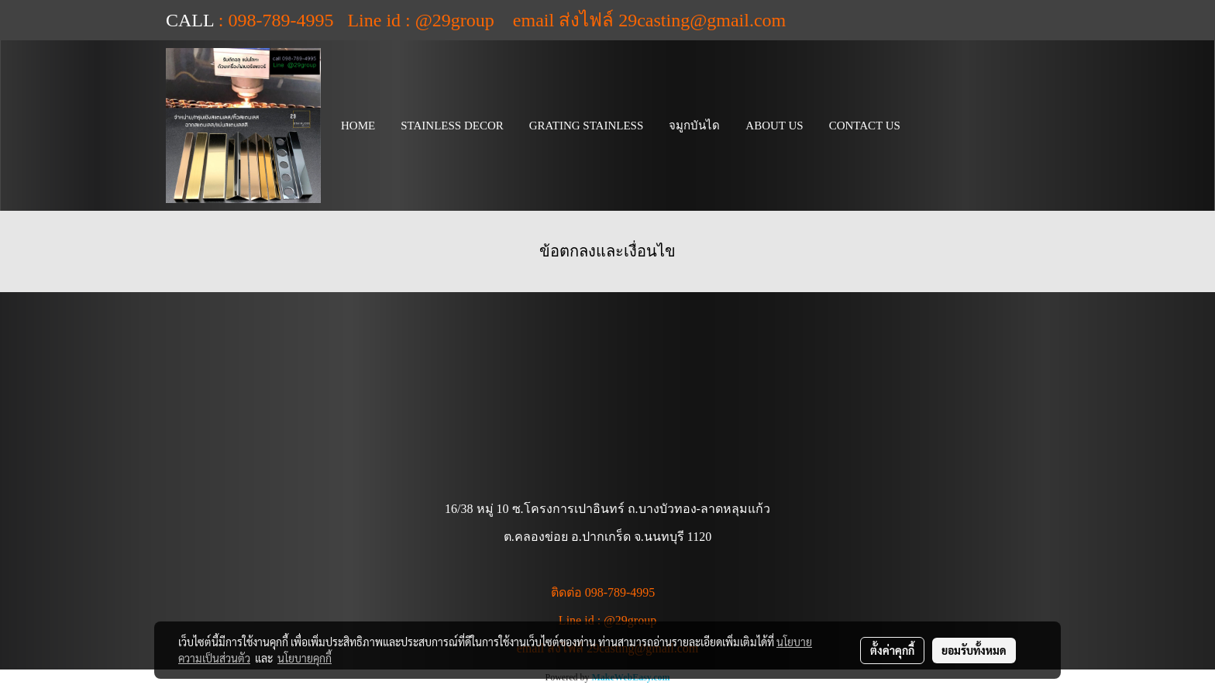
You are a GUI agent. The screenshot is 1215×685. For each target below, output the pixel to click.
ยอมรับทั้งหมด (974, 650)
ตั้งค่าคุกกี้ (892, 650)
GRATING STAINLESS (586, 125)
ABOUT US (774, 125)
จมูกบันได (694, 125)
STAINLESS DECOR (452, 125)
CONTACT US (864, 125)
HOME (358, 125)
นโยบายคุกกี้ (304, 658)
